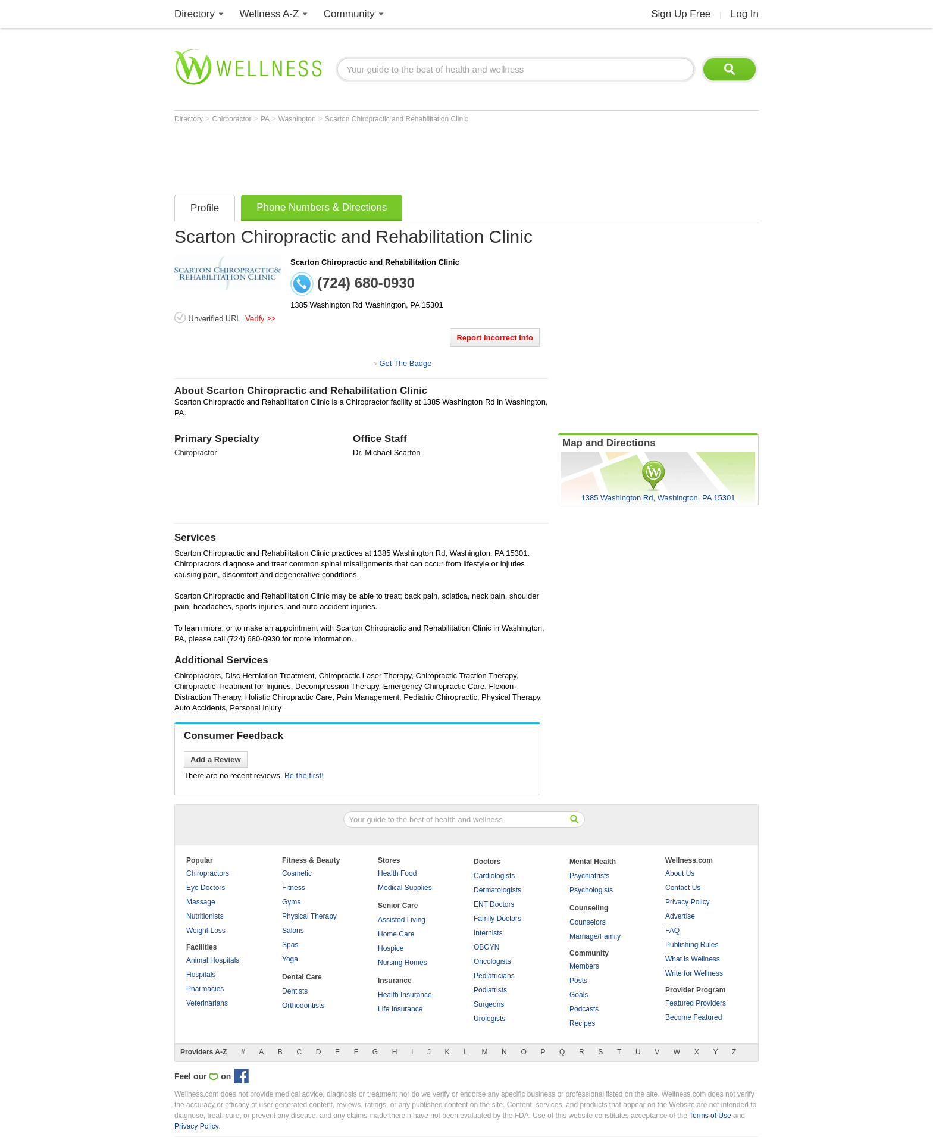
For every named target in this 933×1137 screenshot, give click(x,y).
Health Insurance (405, 995)
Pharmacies (205, 989)
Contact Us (682, 888)
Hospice (390, 948)
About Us (679, 873)
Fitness (293, 888)
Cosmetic (297, 873)
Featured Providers (695, 1003)
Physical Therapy (309, 916)
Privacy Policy (687, 902)
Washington (298, 119)
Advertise (680, 916)
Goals (578, 995)
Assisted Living (401, 920)
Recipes (582, 1023)
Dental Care (302, 977)
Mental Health (592, 861)
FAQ (672, 930)
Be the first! (304, 775)
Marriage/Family (595, 936)
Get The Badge (405, 363)
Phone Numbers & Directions (321, 207)
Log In (745, 14)
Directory (194, 14)
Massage (200, 902)
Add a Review (215, 759)
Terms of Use (710, 1115)
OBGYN (486, 947)
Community (349, 14)
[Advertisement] (391, 156)
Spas (290, 945)
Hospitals (200, 974)
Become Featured (693, 1017)
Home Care (396, 934)
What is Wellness (692, 959)
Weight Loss (206, 930)
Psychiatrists (589, 876)
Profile (204, 208)
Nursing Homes (402, 963)
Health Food (397, 873)
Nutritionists (205, 916)
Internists (488, 933)
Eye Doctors (205, 888)
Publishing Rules (691, 945)
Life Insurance (400, 1009)
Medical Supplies (405, 888)
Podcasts (584, 1009)
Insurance (395, 980)
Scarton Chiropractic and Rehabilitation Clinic (396, 119)
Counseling (588, 908)
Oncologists (492, 961)
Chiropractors (207, 873)
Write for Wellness (694, 973)
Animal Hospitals (212, 960)
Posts (578, 980)
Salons (293, 930)
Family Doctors (497, 918)
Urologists (489, 1018)
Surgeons (489, 1004)
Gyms (291, 902)
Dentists (295, 991)
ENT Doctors (494, 904)
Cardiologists (494, 876)
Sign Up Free (680, 14)
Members (584, 966)
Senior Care (398, 905)
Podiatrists (490, 990)
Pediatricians (494, 976)
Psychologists (591, 890)
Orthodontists (303, 1005)
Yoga (290, 959)
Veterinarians (207, 1003)
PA (266, 119)
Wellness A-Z (269, 14)
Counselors (587, 922)
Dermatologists (497, 890)
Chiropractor (232, 119)
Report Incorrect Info (494, 337)
